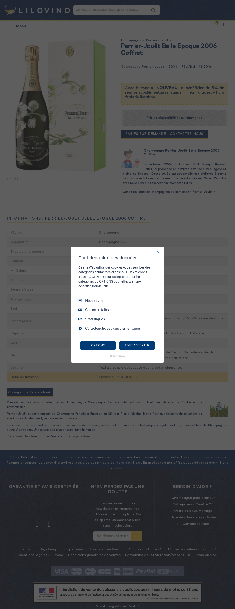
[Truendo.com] (117, 356)
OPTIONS (98, 345)
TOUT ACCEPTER (137, 345)
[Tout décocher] (158, 252)
